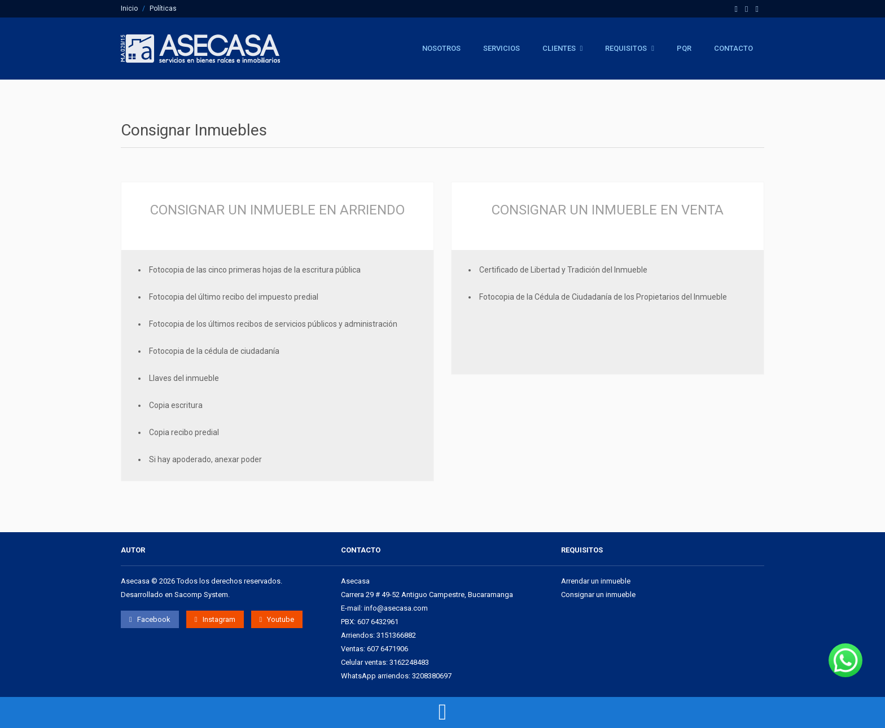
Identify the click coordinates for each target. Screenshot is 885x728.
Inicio (129, 8)
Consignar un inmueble (598, 594)
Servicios (501, 48)
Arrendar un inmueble (595, 581)
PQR (684, 48)
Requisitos (629, 48)
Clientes (562, 48)
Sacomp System (201, 594)
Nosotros (441, 48)
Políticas (163, 8)
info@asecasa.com (396, 608)
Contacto (733, 48)
